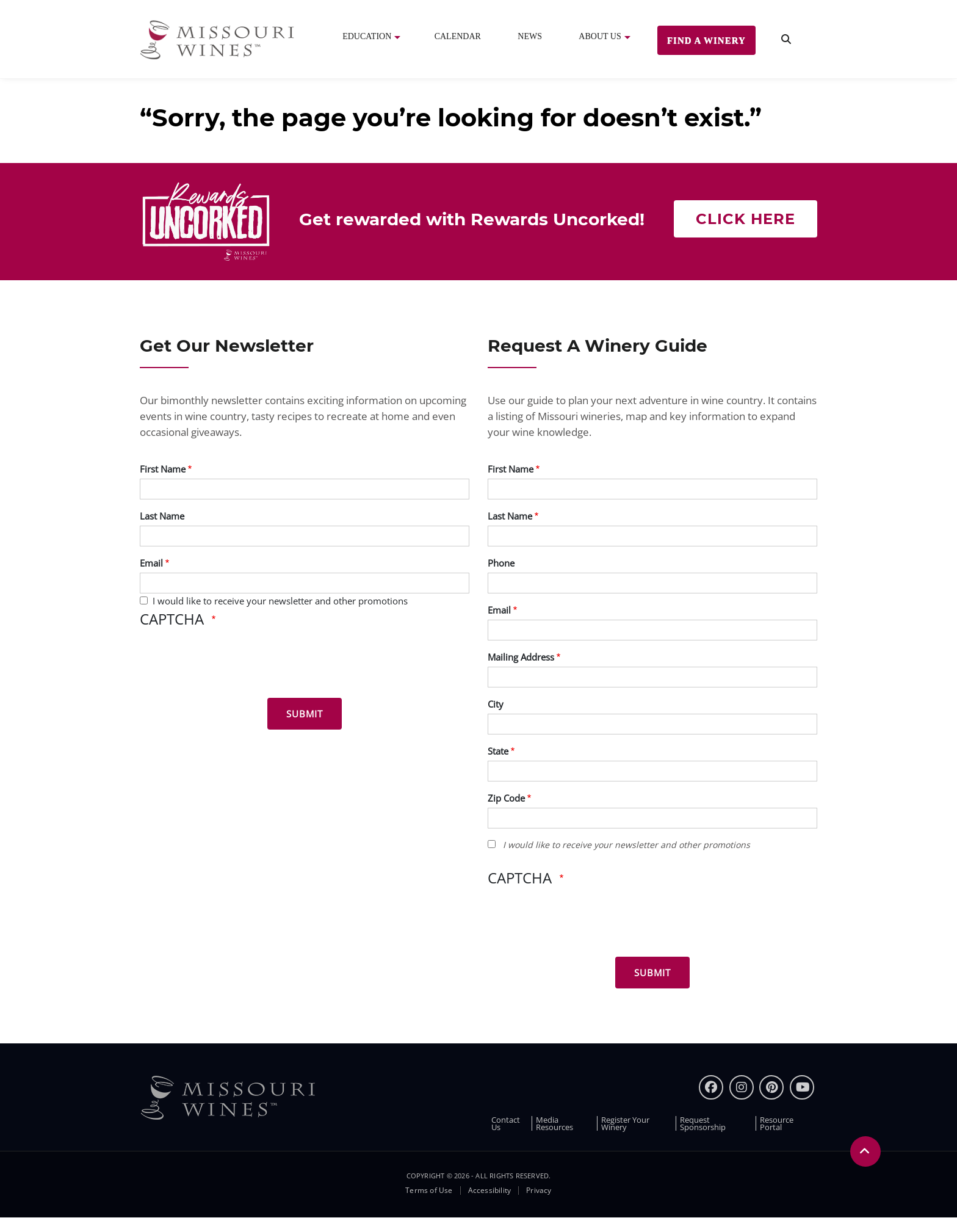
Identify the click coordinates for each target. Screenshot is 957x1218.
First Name (163, 469)
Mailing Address (521, 657)
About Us (600, 36)
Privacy (538, 1190)
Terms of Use (428, 1190)
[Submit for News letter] (304, 714)
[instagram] (741, 1087)
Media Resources (554, 1123)
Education (366, 36)
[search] (786, 39)
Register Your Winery (625, 1123)
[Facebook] (711, 1087)
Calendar (458, 36)
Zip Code (506, 798)
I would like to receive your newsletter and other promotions (280, 601)
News (530, 36)
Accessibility (489, 1190)
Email (151, 563)
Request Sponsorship (703, 1123)
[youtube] (802, 1087)
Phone (501, 563)
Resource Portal (776, 1123)
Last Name (162, 516)
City (496, 704)
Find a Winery (706, 40)
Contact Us (505, 1123)
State (498, 751)
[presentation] (232, 665)
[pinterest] (771, 1087)
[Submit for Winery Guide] (652, 972)
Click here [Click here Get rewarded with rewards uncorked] (745, 219)
